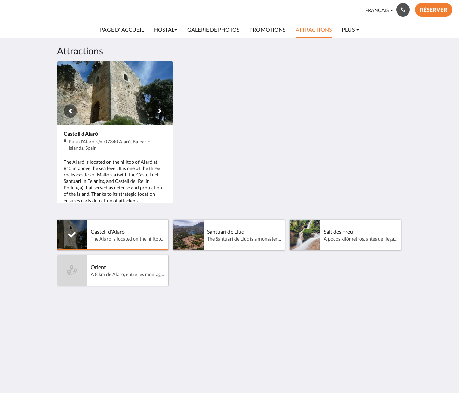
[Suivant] (159, 111)
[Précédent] (70, 111)
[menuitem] (122, 29)
